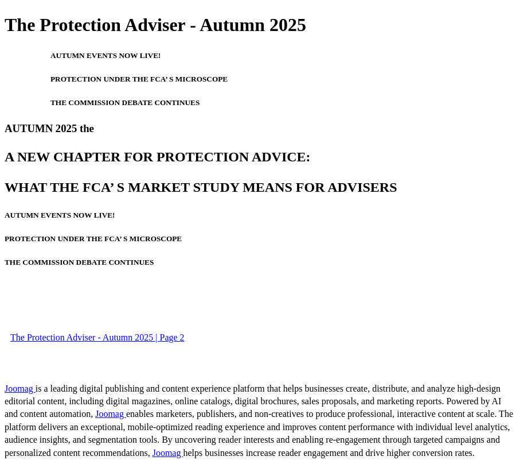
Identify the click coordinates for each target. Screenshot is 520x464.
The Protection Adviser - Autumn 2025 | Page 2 (97, 337)
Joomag (20, 388)
